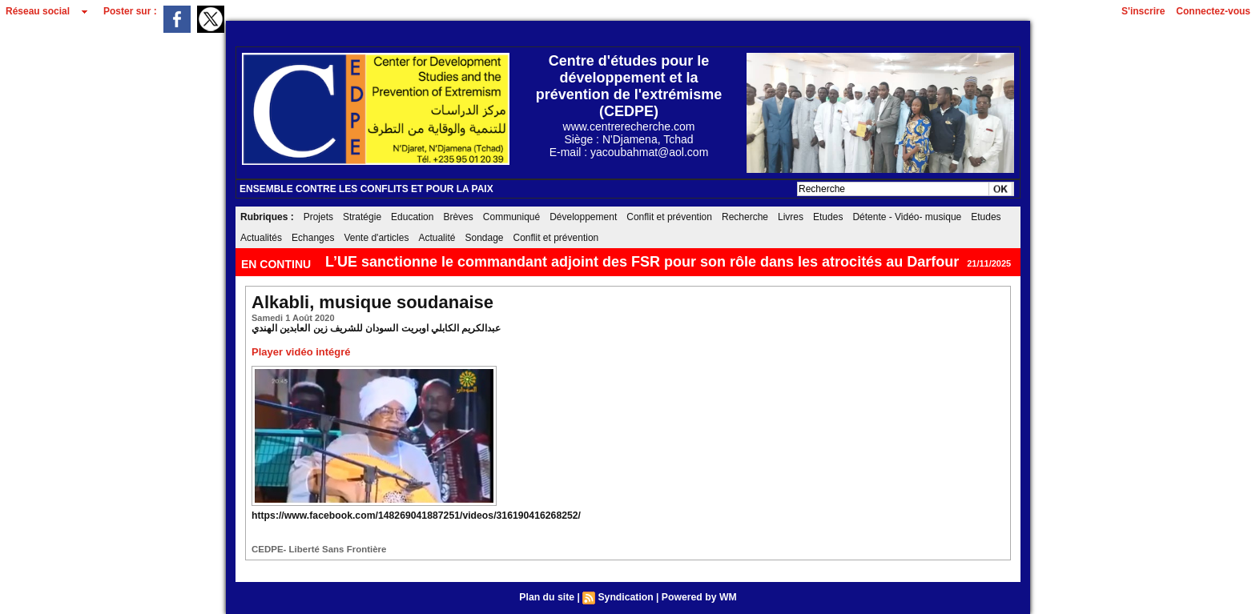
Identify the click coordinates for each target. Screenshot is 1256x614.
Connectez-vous (1213, 11)
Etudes (828, 217)
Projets (318, 217)
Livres (790, 217)
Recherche (745, 217)
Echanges (313, 237)
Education (412, 217)
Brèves (458, 217)
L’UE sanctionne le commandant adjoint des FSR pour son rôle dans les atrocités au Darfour (642, 262)
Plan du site (548, 597)
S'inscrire (1143, 11)
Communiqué (511, 217)
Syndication (625, 597)
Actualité (436, 237)
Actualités (261, 237)
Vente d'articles (376, 237)
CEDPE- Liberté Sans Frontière (316, 549)
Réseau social (38, 11)
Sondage (484, 237)
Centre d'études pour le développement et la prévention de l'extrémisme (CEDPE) (629, 86)
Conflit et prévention (669, 217)
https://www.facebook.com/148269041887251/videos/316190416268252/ (413, 515)
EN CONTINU (277, 264)
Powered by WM (698, 597)
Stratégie (362, 217)
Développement (583, 217)
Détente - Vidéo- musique (906, 217)
